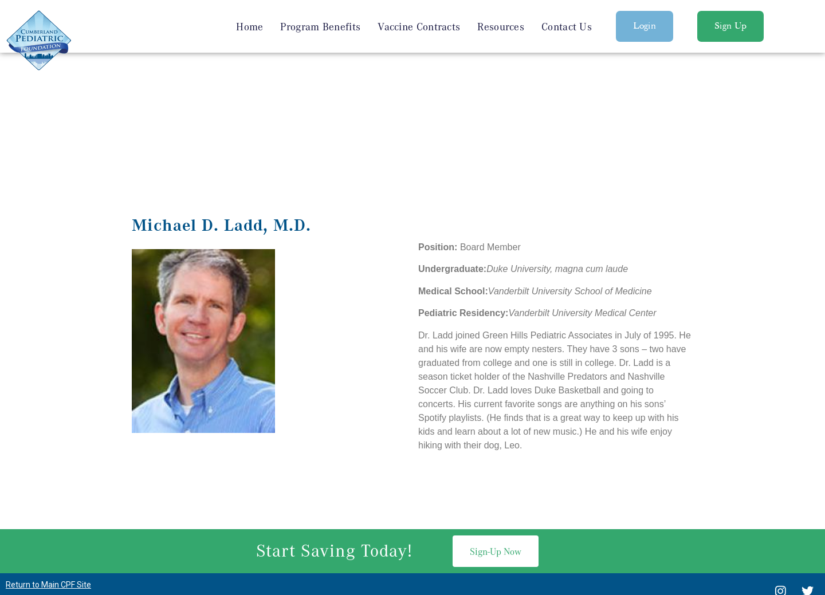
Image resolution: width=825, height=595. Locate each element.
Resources (500, 26)
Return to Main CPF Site (48, 465)
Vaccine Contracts (419, 26)
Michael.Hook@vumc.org (531, 512)
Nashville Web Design (394, 535)
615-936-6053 (427, 512)
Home (249, 26)
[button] (644, 26)
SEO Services (468, 535)
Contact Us (566, 26)
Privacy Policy (412, 563)
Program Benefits (320, 26)
